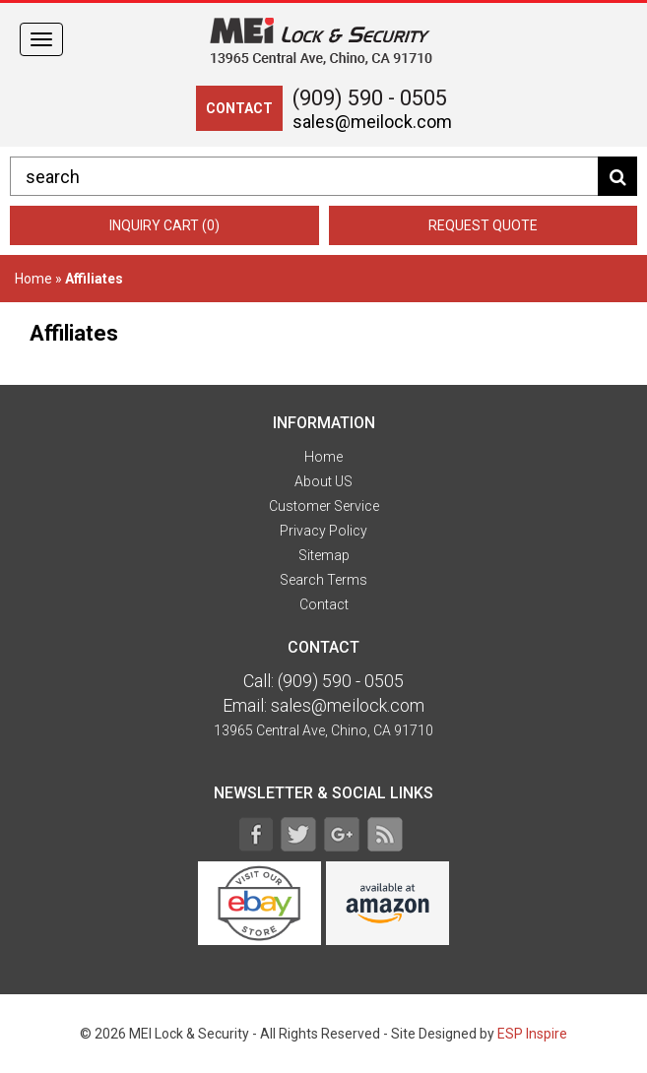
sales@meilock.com (372, 121)
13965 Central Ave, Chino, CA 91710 (323, 730)
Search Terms (323, 580)
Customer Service (324, 506)
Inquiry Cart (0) (164, 225)
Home (33, 278)
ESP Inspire (532, 1033)
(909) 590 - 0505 (369, 98)
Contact (324, 604)
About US (323, 481)
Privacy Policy (323, 530)
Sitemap (324, 555)
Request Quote (483, 225)
